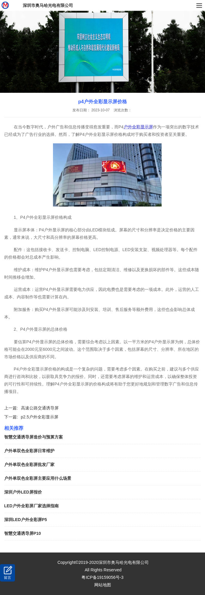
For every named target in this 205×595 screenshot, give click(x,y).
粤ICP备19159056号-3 (102, 577)
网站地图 (102, 584)
